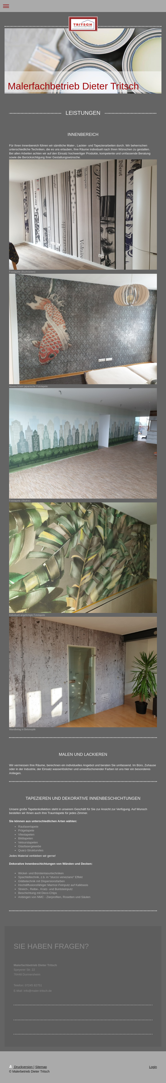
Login (153, 1067)
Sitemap (41, 1067)
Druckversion (21, 1067)
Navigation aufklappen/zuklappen (83, 6)
